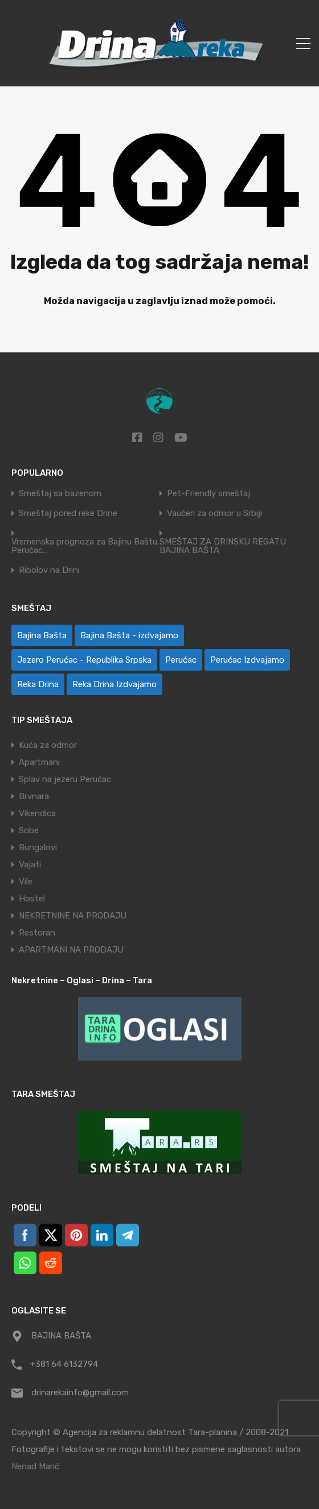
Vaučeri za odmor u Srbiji (214, 513)
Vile (25, 881)
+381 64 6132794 (64, 1364)
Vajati (30, 864)
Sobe (29, 830)
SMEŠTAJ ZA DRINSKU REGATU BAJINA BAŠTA (223, 546)
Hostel (32, 898)
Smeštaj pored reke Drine (68, 513)
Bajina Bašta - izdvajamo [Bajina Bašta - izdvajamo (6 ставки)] (129, 635)
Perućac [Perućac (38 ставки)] (181, 660)
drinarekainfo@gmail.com (80, 1392)
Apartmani (39, 762)
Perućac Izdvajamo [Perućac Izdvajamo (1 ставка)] (247, 660)
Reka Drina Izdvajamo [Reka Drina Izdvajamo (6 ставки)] (114, 684)
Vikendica (37, 813)
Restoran (37, 933)
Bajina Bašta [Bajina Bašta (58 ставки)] (42, 635)
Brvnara (34, 796)
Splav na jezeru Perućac (65, 779)
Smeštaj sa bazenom (60, 493)
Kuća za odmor (48, 745)
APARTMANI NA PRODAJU (71, 950)
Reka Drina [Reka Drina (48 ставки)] (38, 684)
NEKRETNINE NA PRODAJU (72, 916)
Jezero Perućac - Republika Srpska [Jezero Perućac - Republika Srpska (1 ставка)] (84, 660)
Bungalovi (38, 847)
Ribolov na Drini (49, 570)
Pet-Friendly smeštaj (208, 493)
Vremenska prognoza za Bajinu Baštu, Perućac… (85, 546)
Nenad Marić (35, 1466)
